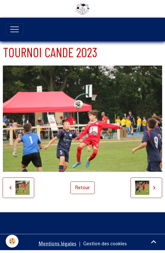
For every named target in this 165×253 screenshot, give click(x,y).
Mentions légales (57, 243)
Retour (82, 187)
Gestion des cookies (105, 243)
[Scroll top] (153, 241)
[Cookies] (12, 241)
